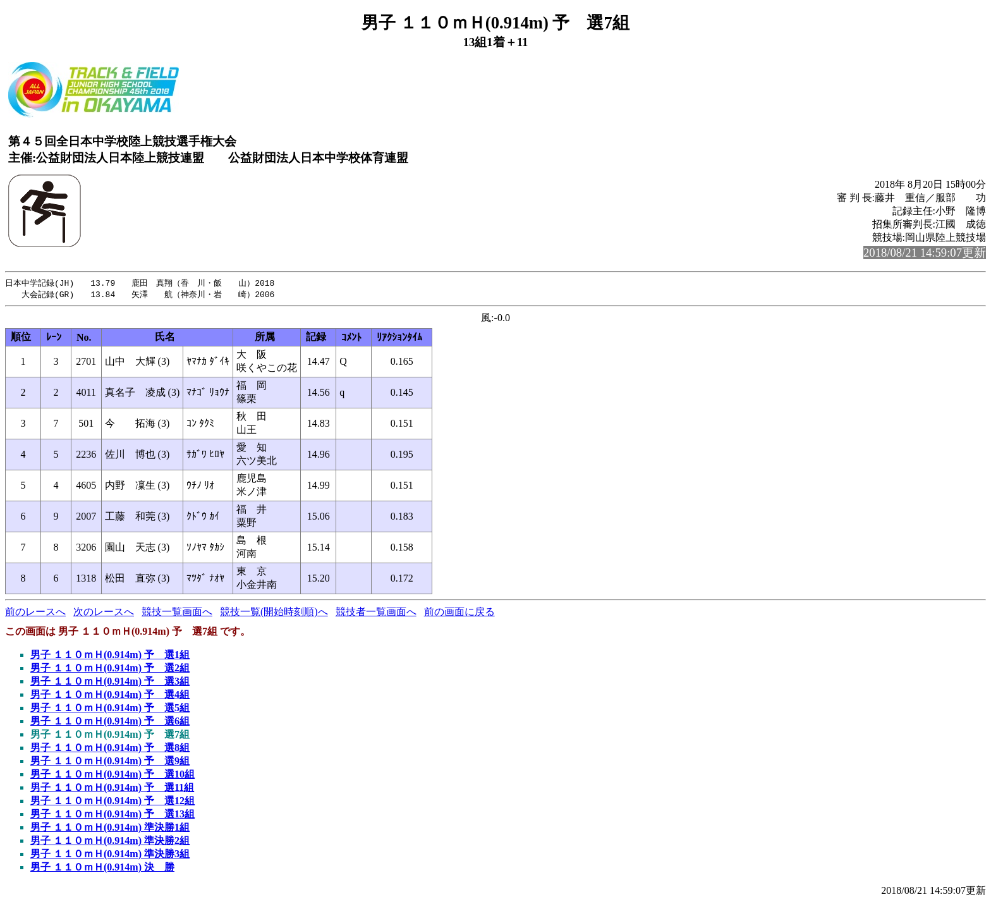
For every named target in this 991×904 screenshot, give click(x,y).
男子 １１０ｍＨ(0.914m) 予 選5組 (110, 709)
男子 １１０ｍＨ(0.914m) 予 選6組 (110, 722)
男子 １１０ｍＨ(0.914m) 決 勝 (102, 868)
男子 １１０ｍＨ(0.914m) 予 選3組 (110, 682)
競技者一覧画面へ (376, 613)
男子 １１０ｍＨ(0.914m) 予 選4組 (110, 695)
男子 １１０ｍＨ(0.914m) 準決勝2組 (110, 841)
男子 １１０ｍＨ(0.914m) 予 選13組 (112, 815)
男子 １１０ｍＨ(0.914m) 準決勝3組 (110, 855)
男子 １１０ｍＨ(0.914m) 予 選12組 (112, 802)
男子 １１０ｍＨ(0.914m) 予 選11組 (112, 788)
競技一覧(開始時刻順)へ (274, 613)
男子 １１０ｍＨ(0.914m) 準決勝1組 (110, 828)
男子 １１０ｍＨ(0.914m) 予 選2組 (110, 669)
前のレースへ (35, 613)
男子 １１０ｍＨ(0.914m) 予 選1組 (110, 656)
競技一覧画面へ (177, 613)
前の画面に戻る (459, 613)
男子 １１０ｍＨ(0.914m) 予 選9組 (110, 762)
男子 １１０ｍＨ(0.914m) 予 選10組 (112, 775)
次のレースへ (103, 613)
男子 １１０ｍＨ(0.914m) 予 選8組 (110, 748)
